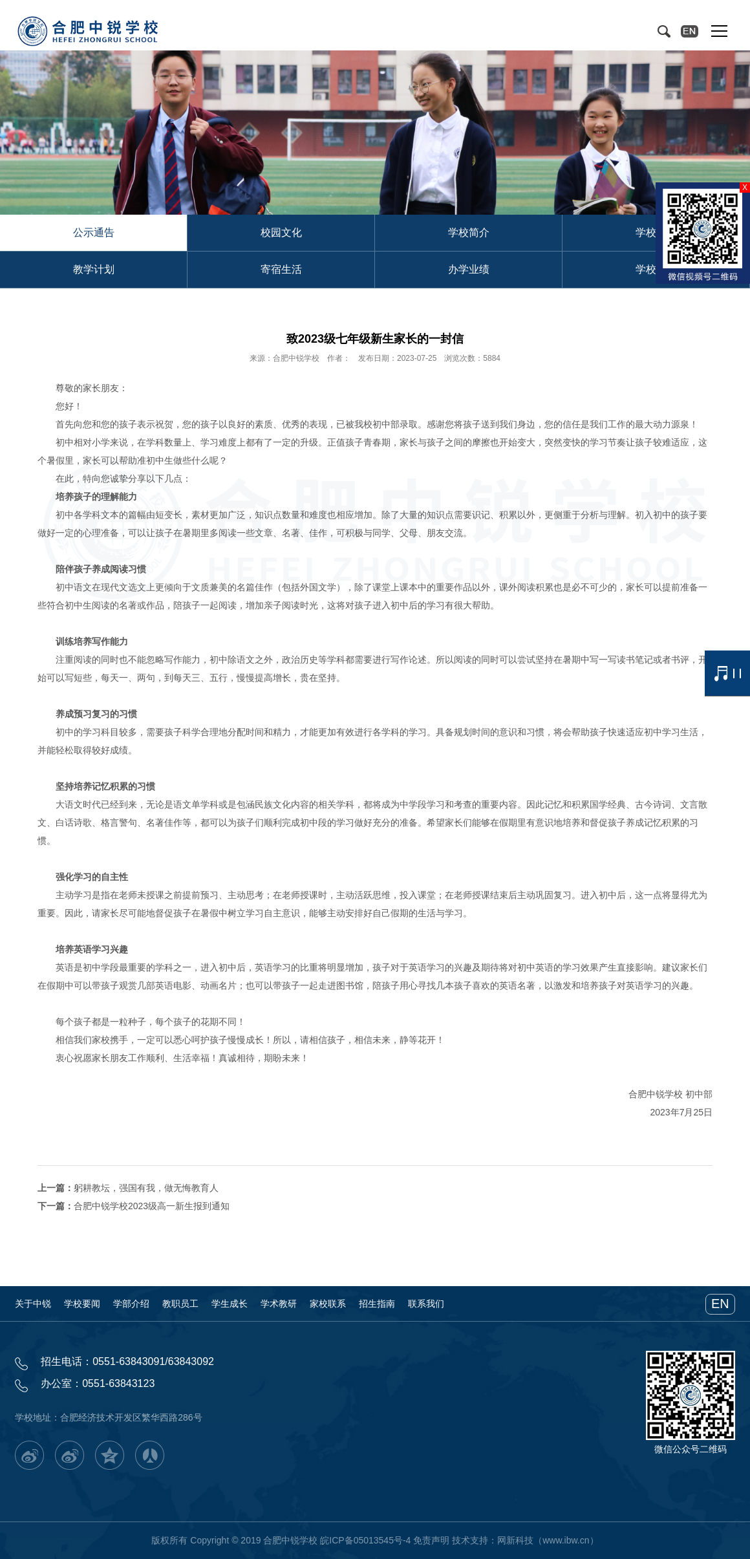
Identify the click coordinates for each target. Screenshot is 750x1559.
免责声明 (431, 1540)
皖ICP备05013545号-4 (365, 1540)
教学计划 (93, 269)
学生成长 (229, 1303)
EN (720, 1303)
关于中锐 (33, 1303)
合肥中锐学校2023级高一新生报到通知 (152, 1206)
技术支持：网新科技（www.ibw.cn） (525, 1540)
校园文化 (281, 232)
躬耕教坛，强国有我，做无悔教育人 (146, 1188)
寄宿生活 (281, 269)
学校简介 (468, 232)
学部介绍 (131, 1303)
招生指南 (377, 1303)
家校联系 (328, 1303)
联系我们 (426, 1303)
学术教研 (279, 1303)
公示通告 (93, 232)
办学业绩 (468, 269)
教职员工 (180, 1303)
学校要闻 (82, 1303)
